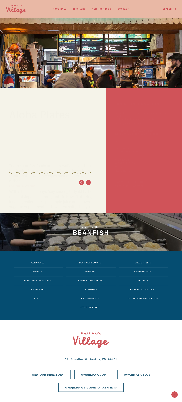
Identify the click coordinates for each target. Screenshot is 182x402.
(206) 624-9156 (125, 163)
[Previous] (81, 182)
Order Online (123, 170)
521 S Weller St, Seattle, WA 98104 (91, 359)
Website (120, 166)
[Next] (88, 182)
